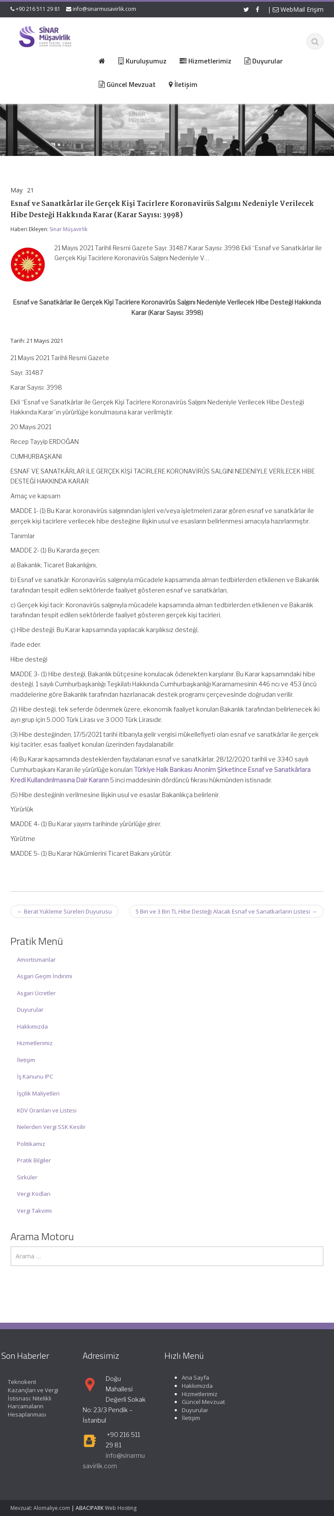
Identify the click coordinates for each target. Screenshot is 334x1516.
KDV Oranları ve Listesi (47, 1110)
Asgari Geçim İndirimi (44, 976)
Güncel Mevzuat (197, 1402)
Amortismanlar (36, 959)
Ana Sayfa (190, 1377)
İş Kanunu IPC (35, 1076)
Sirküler (27, 1177)
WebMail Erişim (298, 9)
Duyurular (30, 1009)
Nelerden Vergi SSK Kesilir (51, 1127)
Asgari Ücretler (36, 993)
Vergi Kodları (33, 1194)
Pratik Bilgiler (34, 1160)
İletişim (26, 1060)
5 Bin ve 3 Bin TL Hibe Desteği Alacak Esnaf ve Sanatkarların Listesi (226, 911)
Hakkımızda (32, 1026)
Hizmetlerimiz (35, 1043)
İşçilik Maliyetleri (38, 1093)
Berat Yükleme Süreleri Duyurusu (64, 911)
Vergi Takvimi (34, 1211)
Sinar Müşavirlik (68, 229)
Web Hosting (121, 1508)
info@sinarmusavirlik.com (104, 9)
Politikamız (31, 1144)
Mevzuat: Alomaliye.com (40, 1508)
